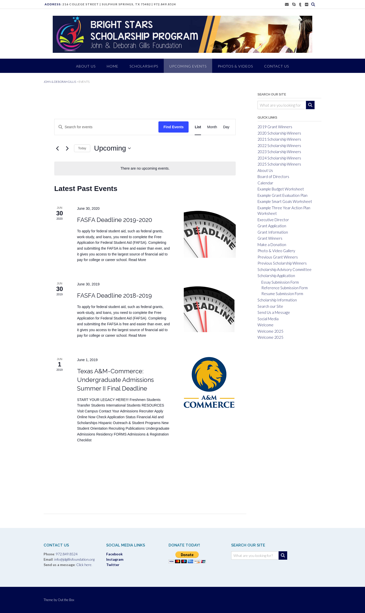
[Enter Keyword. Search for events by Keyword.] (100, 127)
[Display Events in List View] (198, 127)
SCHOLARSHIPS (144, 66)
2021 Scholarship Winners (279, 139)
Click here (84, 564)
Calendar (265, 183)
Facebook (114, 554)
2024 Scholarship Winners (279, 158)
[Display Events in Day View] (226, 127)
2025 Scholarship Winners (279, 164)
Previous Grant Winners (278, 257)
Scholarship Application (276, 275)
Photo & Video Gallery (276, 250)
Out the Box (66, 600)
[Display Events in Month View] (212, 127)
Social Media (268, 318)
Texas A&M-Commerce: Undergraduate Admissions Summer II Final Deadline (115, 379)
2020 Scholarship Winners (279, 133)
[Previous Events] (57, 148)
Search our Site (270, 306)
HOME (112, 66)
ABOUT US (86, 66)
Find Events (173, 127)
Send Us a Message (274, 312)
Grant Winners (270, 238)
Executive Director (273, 219)
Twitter (112, 564)
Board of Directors (273, 176)
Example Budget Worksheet (281, 189)
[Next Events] (67, 148)
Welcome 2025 (270, 331)
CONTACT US (276, 66)
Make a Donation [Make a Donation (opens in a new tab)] (272, 244)
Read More (137, 260)
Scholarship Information (277, 300)
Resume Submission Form (282, 293)
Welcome (265, 324)
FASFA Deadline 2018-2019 (114, 295)
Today (82, 148)
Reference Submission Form (284, 287)
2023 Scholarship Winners (279, 151)
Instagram (114, 559)
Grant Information (273, 232)
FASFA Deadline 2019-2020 (114, 219)
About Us (265, 170)
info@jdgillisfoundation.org (74, 559)
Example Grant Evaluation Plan (282, 195)
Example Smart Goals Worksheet (285, 201)
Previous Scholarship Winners (282, 263)
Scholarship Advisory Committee (285, 269)
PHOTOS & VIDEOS (235, 66)
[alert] (145, 168)
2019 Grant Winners (275, 126)
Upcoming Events (188, 66)
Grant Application (272, 225)
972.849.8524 (165, 4)
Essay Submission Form (280, 282)
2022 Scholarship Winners (279, 145)
